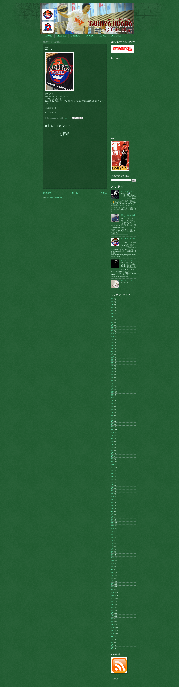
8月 (112, 299)
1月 (112, 316)
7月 (112, 342)
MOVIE (102, 35)
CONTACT (116, 35)
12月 (112, 334)
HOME (48, 35)
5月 (112, 302)
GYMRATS (76, 35)
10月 (112, 328)
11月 (112, 360)
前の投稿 (102, 193)
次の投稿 (47, 193)
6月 (112, 307)
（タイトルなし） (126, 191)
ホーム (75, 193)
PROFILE (61, 35)
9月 (112, 331)
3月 (112, 305)
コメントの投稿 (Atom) (54, 197)
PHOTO (90, 35)
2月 (112, 313)
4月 (112, 310)
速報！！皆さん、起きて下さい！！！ (128, 215)
